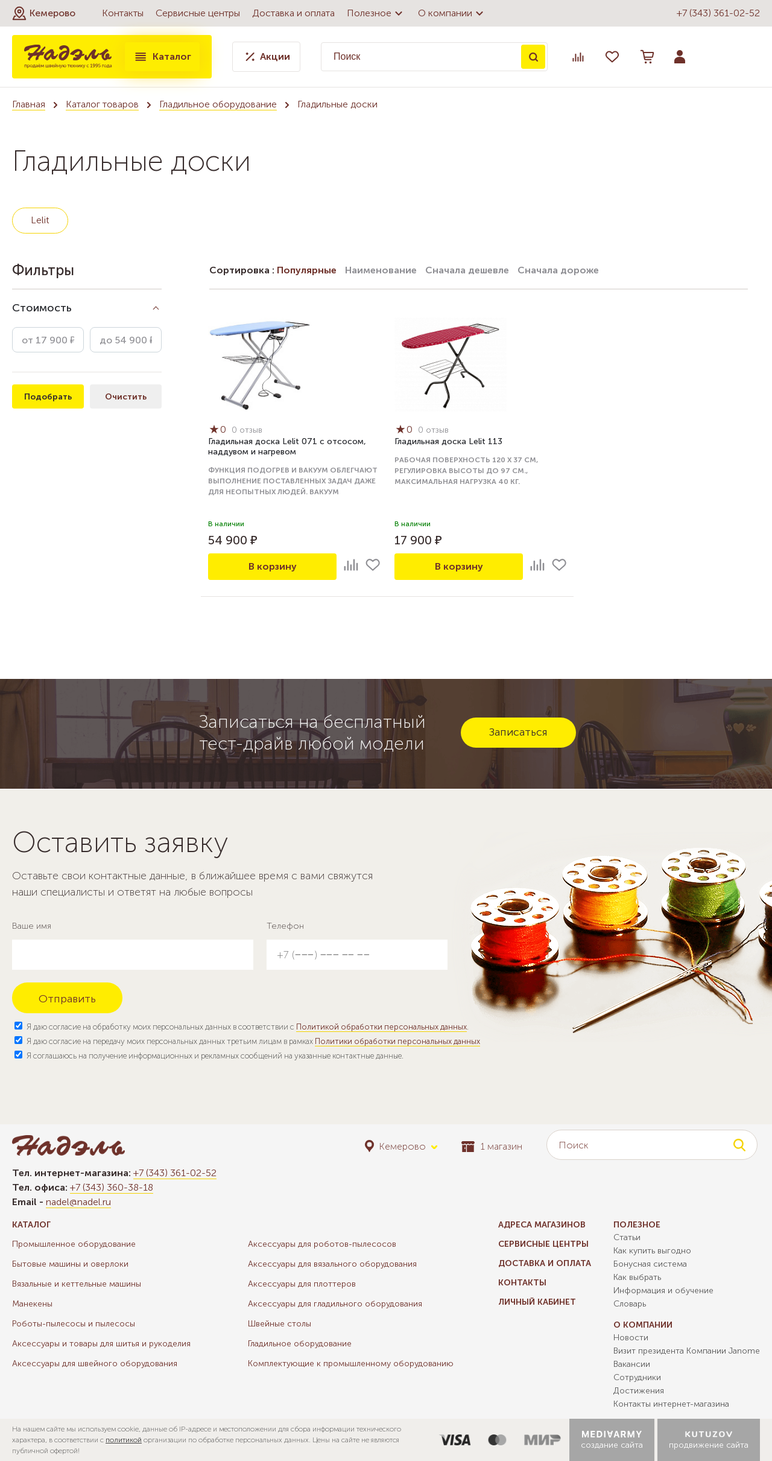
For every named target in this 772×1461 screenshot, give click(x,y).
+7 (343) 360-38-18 (111, 1187)
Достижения (638, 1391)
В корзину (272, 566)
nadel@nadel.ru (78, 1202)
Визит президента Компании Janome (686, 1351)
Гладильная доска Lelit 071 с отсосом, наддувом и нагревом (287, 446)
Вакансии (631, 1364)
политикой (124, 1440)
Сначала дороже (558, 270)
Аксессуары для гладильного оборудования (335, 1304)
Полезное (376, 13)
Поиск (533, 57)
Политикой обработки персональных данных (381, 1026)
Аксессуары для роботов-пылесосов (322, 1244)
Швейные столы (279, 1324)
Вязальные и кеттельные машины (76, 1284)
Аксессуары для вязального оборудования (332, 1264)
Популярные (307, 270)
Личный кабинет (537, 1302)
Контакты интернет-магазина (671, 1404)
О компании (452, 13)
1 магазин (491, 1146)
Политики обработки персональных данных (397, 1041)
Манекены (32, 1304)
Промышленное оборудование (74, 1244)
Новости (630, 1337)
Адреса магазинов (542, 1225)
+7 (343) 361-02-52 (718, 13)
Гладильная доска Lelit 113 (448, 441)
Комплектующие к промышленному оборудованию (351, 1363)
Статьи (627, 1237)
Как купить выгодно (652, 1251)
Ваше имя (31, 926)
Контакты (123, 13)
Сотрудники (637, 1377)
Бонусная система (650, 1264)
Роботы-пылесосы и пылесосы (73, 1324)
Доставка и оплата (293, 13)
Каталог (162, 56)
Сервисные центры (198, 13)
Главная (28, 104)
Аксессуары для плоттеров (302, 1284)
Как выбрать (637, 1277)
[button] (43, 13)
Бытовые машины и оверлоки (70, 1264)
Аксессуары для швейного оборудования (94, 1363)
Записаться (518, 732)
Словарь (629, 1304)
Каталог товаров (102, 104)
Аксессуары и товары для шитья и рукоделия (101, 1343)
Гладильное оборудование (218, 104)
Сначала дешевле (467, 270)
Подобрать (48, 397)
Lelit (40, 220)
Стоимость (42, 307)
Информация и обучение (663, 1290)
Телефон (285, 926)
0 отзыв (247, 430)
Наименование (381, 270)
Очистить (126, 397)
